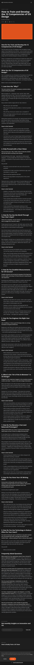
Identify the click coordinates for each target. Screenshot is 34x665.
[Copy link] (13, 21)
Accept (12, 658)
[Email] (11, 21)
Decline (5, 658)
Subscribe (28, 629)
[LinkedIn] (5, 21)
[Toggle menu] (31, 2)
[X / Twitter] (7, 21)
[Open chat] (17, 662)
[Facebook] (9, 21)
